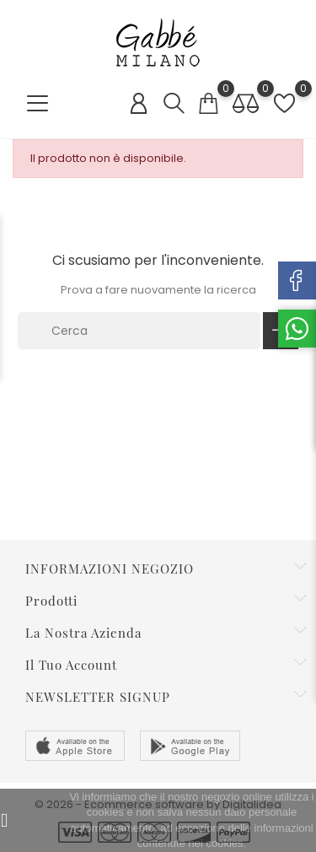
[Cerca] (139, 330)
